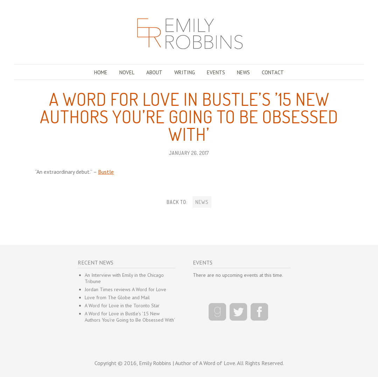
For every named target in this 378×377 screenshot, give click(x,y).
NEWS (243, 72)
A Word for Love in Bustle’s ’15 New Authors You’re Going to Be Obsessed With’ (130, 316)
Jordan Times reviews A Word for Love (125, 289)
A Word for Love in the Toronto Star (122, 305)
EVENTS (216, 72)
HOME (100, 72)
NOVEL (126, 72)
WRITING (184, 72)
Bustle (106, 171)
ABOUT (154, 72)
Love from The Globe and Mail (117, 297)
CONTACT (273, 72)
